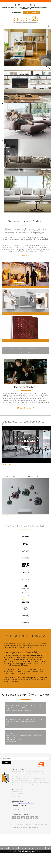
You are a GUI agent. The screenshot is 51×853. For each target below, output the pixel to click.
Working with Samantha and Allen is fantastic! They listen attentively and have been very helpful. (25, 722)
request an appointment (25, 803)
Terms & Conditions (17, 824)
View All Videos (7, 464)
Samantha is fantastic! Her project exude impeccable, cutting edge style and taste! (25, 707)
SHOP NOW (25, 255)
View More (5, 515)
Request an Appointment (32, 12)
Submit (6, 763)
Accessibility (7, 824)
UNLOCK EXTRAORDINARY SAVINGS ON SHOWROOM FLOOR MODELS (26, 350)
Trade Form (44, 824)
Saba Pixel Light (25, 851)
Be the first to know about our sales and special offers (19, 756)
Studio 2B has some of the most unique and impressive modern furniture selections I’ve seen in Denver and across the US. (25, 737)
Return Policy (36, 824)
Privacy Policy (27, 824)
